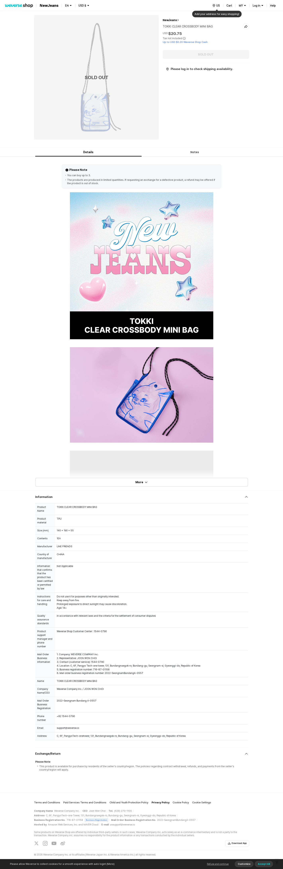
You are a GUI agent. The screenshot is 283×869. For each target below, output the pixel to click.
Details (88, 152)
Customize (244, 864)
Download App (237, 843)
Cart (229, 5)
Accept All (264, 864)
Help (273, 5)
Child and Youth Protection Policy (129, 802)
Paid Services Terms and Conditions (84, 802)
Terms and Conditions (47, 802)
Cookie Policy (181, 802)
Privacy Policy (160, 802)
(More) (110, 863)
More (141, 482)
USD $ (82, 5)
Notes (194, 152)
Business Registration (96, 820)
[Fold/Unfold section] (141, 497)
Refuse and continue (218, 864)
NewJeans (170, 20)
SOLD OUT (206, 54)
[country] (216, 5)
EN (67, 5)
